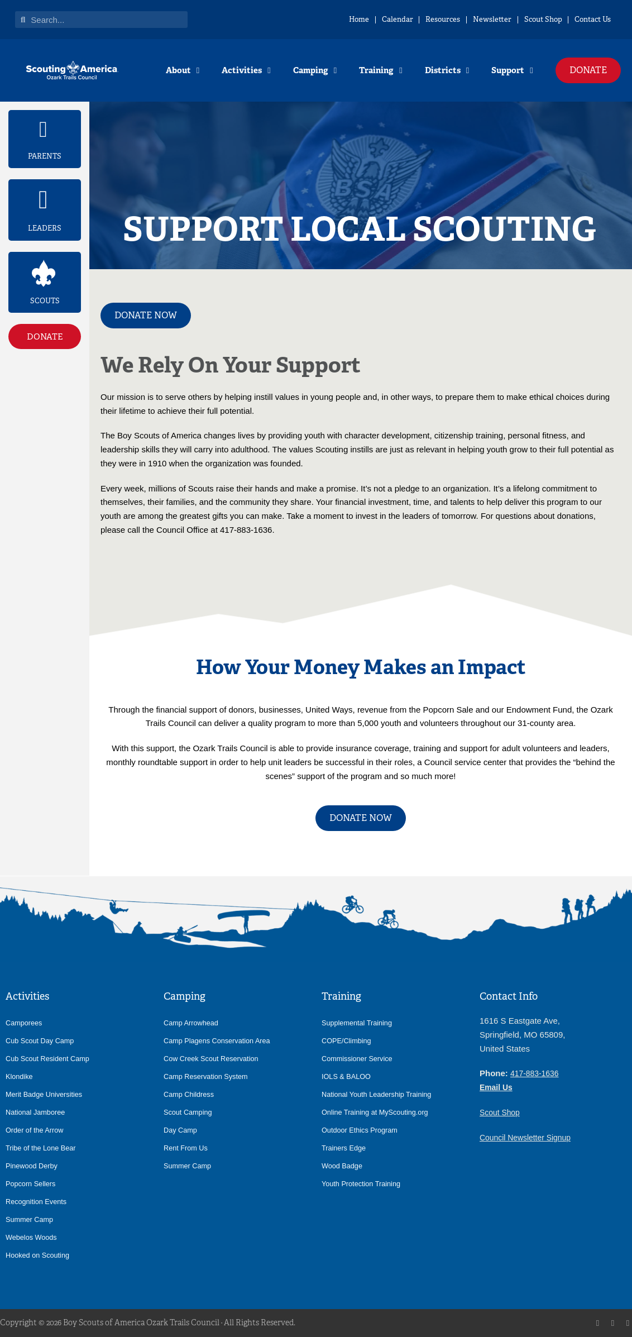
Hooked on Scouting (40, 1255)
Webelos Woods (33, 1237)
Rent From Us (187, 1148)
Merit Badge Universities (46, 1094)
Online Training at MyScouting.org (378, 1112)
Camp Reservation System (208, 1076)
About (182, 70)
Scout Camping (189, 1112)
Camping (315, 70)
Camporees (25, 1023)
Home (274, 19)
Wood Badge (343, 1166)
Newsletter (451, 19)
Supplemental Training (359, 1023)
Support (512, 70)
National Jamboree (37, 1112)
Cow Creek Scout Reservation (214, 1058)
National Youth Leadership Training (380, 1094)
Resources (387, 19)
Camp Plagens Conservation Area (220, 1041)
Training (380, 70)
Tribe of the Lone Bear (43, 1148)
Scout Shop (518, 19)
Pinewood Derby (33, 1166)
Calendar (326, 19)
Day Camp (181, 1130)
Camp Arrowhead (193, 1023)
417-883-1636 (536, 1073)
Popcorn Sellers (32, 1184)
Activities (246, 70)
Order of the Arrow (36, 1130)
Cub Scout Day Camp (42, 1041)
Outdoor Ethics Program (362, 1130)
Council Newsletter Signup (529, 1137)
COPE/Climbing (348, 1041)
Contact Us (584, 19)
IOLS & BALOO (348, 1076)
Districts (447, 70)
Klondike (20, 1076)
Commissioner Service (359, 1058)
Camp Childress (190, 1094)
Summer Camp (31, 1219)
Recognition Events (38, 1201)
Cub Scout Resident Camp (50, 1058)
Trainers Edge (345, 1148)
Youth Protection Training (363, 1184)
